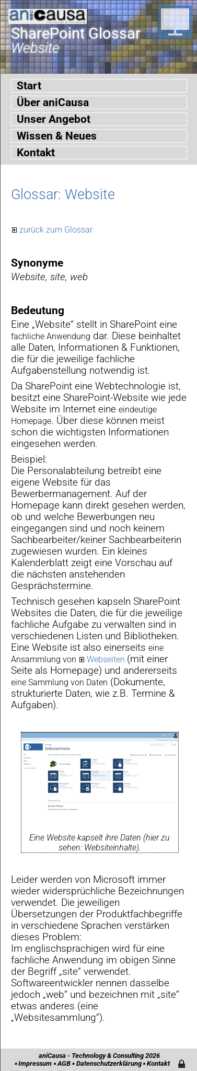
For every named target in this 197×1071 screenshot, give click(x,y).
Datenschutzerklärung (109, 1063)
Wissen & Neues (57, 136)
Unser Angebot (53, 119)
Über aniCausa (53, 102)
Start (29, 85)
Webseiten (107, 659)
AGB (64, 1063)
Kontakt (36, 152)
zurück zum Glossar (55, 230)
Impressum (35, 1063)
